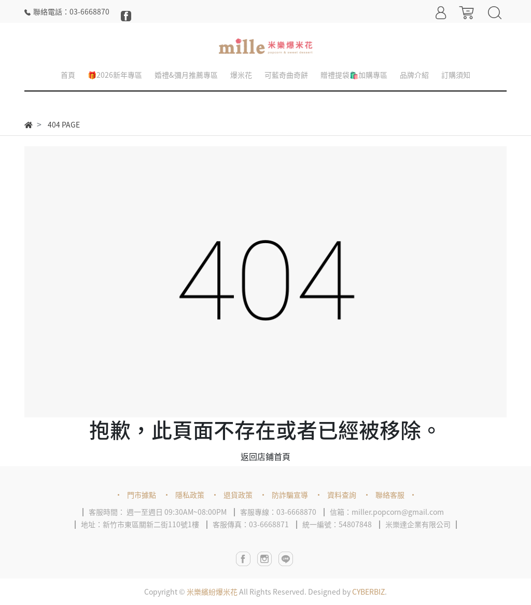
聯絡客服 (389, 494)
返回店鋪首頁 (265, 456)
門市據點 (141, 494)
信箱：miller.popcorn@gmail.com (387, 511)
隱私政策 (189, 494)
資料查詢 (341, 494)
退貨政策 (238, 494)
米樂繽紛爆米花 (212, 591)
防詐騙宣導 (290, 494)
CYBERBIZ (368, 591)
